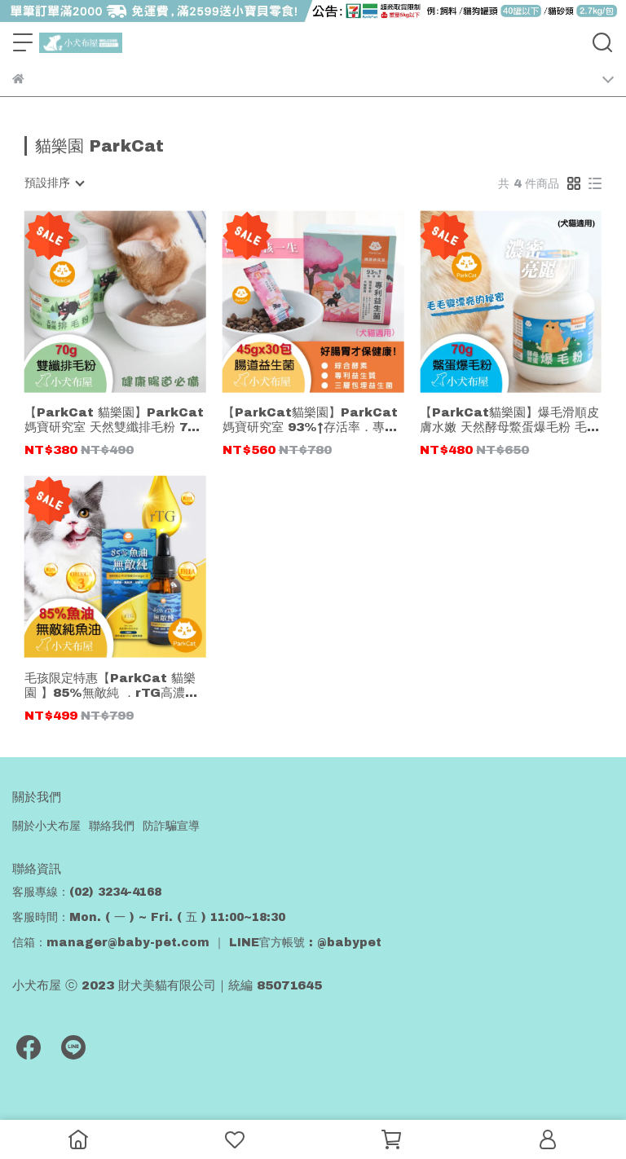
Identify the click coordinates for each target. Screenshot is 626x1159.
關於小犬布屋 (46, 826)
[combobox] (53, 183)
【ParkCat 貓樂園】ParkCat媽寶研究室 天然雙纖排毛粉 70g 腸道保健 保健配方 (114, 420)
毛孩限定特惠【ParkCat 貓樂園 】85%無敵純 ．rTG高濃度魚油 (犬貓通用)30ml (110, 686)
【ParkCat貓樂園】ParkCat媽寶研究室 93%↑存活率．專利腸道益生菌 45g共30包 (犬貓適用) (311, 420)
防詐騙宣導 (171, 826)
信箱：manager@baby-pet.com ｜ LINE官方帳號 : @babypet (196, 942)
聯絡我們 (111, 826)
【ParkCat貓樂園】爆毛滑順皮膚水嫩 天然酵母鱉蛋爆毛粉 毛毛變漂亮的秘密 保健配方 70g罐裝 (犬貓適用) (510, 420)
